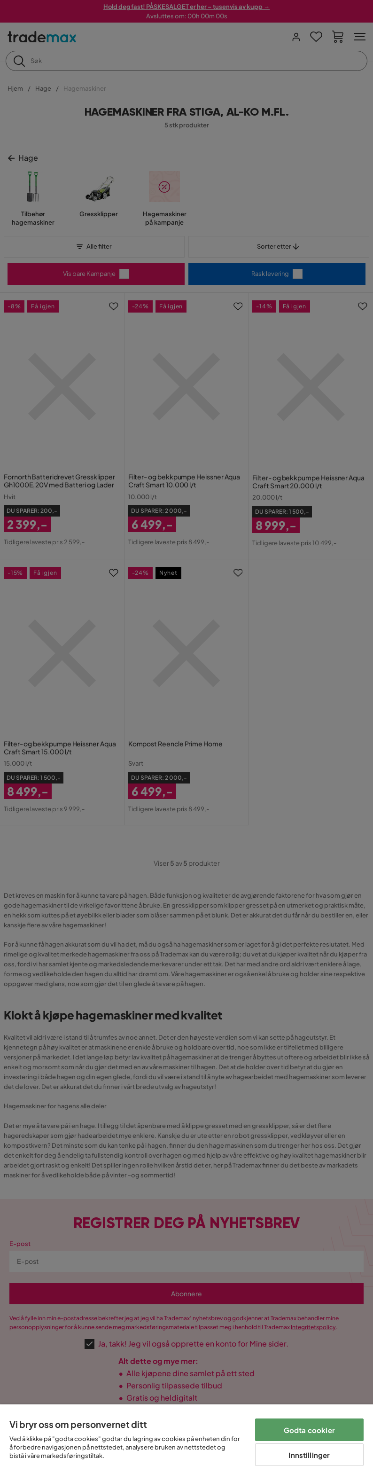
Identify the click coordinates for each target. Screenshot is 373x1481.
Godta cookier (309, 1430)
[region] (186, 1442)
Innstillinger (309, 1454)
